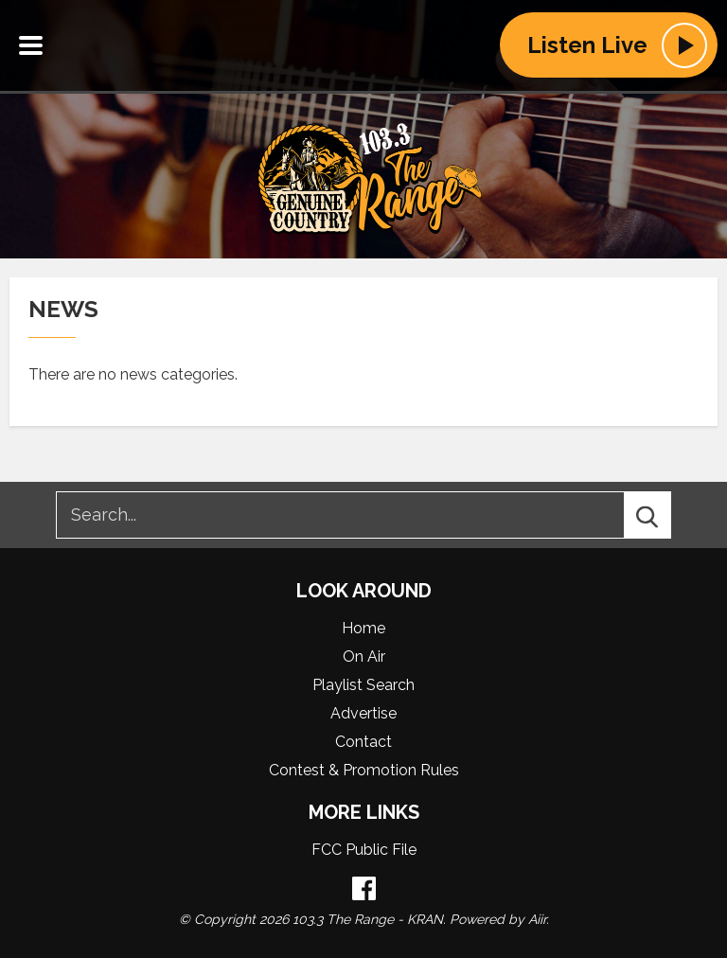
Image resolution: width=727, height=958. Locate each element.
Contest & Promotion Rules (364, 770)
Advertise (363, 713)
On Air (364, 656)
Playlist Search (363, 685)
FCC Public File (364, 850)
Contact (363, 742)
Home (363, 628)
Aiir (537, 919)
